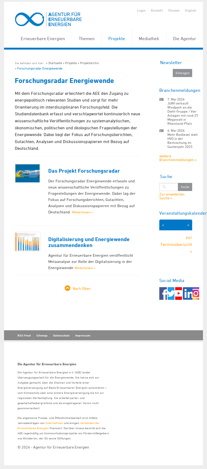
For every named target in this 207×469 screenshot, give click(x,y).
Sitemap (41, 335)
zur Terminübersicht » (176, 244)
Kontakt (157, 10)
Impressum (82, 335)
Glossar (174, 10)
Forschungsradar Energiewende (39, 68)
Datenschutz (61, 335)
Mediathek (149, 38)
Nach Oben (82, 288)
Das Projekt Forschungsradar (84, 171)
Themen (87, 38)
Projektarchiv (89, 63)
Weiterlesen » (82, 212)
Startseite (55, 63)
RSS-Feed (24, 335)
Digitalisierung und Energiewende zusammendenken (89, 242)
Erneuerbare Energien (43, 38)
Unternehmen (54, 423)
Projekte (116, 38)
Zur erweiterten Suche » (172, 196)
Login (141, 10)
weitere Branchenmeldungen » (177, 158)
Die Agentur (184, 38)
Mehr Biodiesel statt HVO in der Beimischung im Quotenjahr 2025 (182, 140)
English (190, 10)
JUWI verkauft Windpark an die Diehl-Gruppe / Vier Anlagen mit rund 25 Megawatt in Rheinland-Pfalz (182, 113)
